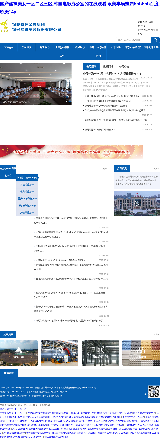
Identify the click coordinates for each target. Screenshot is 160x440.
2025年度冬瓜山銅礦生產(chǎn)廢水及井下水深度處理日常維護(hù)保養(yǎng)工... (70, 248)
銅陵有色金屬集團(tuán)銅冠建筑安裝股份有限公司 (58, 387)
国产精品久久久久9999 (32, 436)
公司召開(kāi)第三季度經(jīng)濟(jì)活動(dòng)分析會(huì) (111, 96)
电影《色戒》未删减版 (36, 425)
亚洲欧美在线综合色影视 (111, 425)
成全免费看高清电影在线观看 (83, 417)
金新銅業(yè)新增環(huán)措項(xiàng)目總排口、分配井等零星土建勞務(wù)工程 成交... (69, 294)
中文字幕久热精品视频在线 (143, 433)
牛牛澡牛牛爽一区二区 (133, 417)
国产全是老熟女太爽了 (144, 413)
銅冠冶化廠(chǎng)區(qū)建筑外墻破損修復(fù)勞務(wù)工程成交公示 (68, 320)
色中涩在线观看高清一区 (95, 429)
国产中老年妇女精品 (58, 417)
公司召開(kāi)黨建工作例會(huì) (99, 129)
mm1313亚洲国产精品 (41, 421)
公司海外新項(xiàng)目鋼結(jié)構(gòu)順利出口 (107, 101)
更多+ (104, 168)
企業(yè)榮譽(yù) (62, 51)
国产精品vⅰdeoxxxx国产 (60, 425)
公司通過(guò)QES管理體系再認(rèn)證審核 (105, 105)
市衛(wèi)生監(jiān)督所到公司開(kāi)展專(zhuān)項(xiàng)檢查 (114, 110)
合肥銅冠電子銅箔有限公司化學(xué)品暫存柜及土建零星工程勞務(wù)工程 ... (71, 280)
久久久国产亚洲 (20, 429)
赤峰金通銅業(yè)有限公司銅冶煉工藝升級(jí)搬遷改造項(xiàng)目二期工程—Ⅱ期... (71, 267)
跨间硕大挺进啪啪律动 (14, 433)
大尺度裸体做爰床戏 (87, 433)
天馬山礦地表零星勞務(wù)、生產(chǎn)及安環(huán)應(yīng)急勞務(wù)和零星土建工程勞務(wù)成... (71, 234)
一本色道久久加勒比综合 (18, 421)
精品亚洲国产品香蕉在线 (56, 436)
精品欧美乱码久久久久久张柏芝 (113, 433)
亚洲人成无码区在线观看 (66, 421)
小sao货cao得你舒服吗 (110, 417)
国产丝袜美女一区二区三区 (13, 409)
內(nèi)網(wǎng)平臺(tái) (148, 31)
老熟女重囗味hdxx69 (69, 413)
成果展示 (80, 47)
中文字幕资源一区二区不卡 (13, 413)
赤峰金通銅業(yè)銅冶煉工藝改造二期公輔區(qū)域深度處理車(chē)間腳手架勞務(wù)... (70, 220)
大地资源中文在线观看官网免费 (42, 413)
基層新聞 (108, 66)
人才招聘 (115, 47)
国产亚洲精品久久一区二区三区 (44, 429)
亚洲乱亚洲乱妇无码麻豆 (120, 413)
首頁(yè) (9, 47)
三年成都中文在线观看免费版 (122, 429)
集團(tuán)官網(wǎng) (145, 24)
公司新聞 (91, 66)
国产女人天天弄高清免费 (35, 417)
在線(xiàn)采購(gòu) (98, 51)
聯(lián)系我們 (133, 47)
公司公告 (124, 66)
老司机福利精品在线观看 (38, 433)
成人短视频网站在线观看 (64, 433)
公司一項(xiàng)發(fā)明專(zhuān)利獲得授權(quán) (112, 73)
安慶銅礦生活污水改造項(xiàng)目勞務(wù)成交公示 (60, 260)
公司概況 (27, 47)
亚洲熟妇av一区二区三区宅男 (139, 425)
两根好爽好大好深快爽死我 (94, 413)
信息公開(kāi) (151, 47)
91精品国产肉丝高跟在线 (118, 421)
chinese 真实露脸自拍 (71, 429)
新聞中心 (44, 47)
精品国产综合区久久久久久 (145, 421)
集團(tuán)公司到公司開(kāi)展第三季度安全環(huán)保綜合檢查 (115, 120)
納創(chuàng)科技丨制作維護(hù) (47, 396)
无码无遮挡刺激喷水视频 (12, 425)
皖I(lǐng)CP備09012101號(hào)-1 (15, 396)
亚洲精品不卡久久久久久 (86, 425)
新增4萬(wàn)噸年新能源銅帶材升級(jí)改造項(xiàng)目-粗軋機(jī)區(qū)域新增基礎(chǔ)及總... (70, 308)
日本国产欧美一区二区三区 (92, 421)
